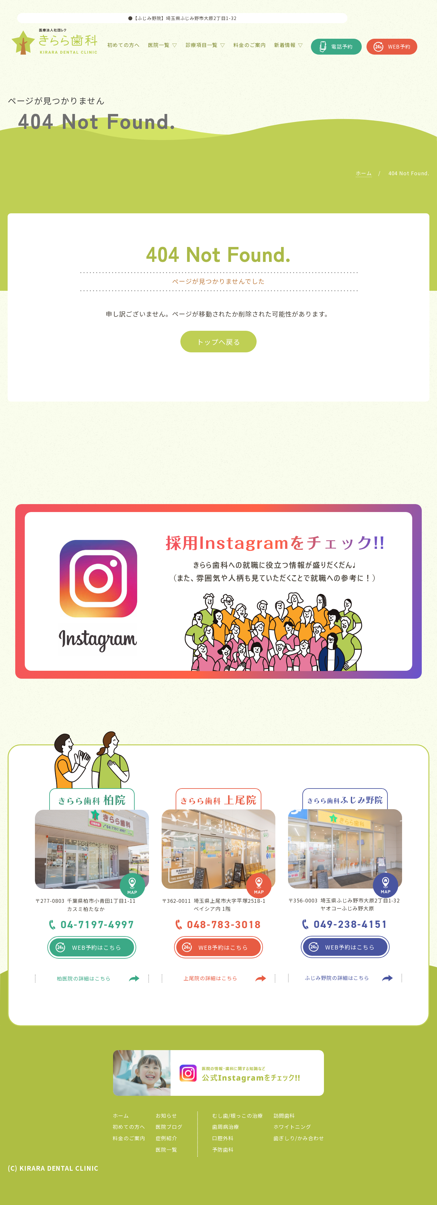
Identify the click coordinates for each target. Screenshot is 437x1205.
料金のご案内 (129, 1138)
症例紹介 (166, 1138)
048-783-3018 (224, 924)
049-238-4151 (351, 924)
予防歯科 (223, 1149)
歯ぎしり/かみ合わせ (298, 1138)
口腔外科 (223, 1138)
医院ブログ (169, 1126)
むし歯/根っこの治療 (237, 1115)
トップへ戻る (218, 341)
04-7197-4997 (98, 924)
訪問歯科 (284, 1115)
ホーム (121, 1115)
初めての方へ (129, 1126)
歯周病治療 (225, 1126)
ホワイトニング (292, 1126)
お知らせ (166, 1115)
